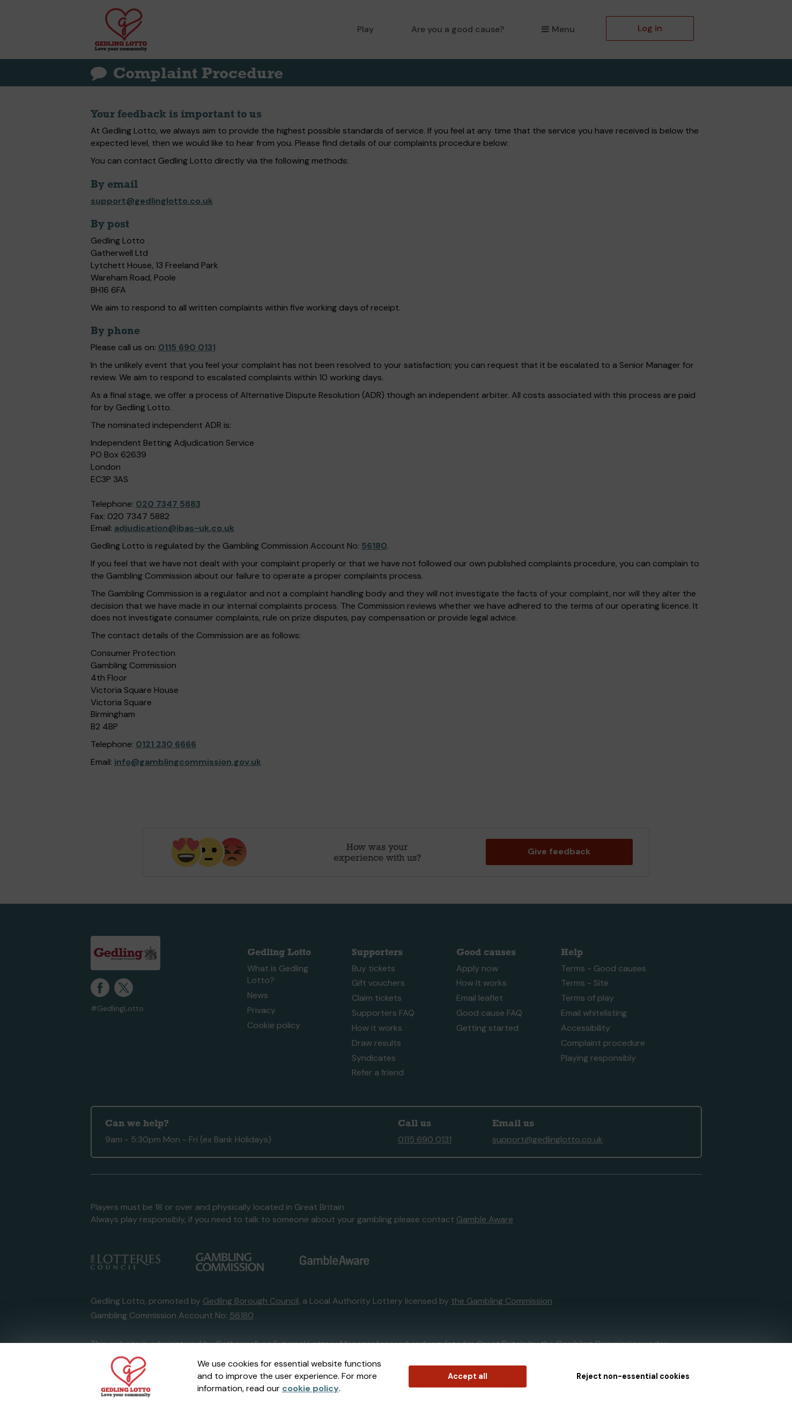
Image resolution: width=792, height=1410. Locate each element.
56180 (374, 545)
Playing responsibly (598, 1058)
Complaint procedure (603, 1043)
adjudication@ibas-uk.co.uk (174, 528)
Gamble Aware (484, 1219)
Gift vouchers (378, 982)
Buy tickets (373, 968)
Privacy (261, 1010)
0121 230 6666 (166, 744)
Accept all (467, 1376)
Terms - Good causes (603, 968)
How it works (377, 1027)
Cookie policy (273, 1025)
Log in (650, 28)
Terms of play (587, 997)
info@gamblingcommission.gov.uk (187, 761)
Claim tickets (377, 997)
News (257, 995)
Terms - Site (585, 982)
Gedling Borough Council (251, 1300)
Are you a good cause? (457, 29)
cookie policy (310, 1388)
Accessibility (585, 1027)
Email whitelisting (594, 1012)
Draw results (376, 1043)
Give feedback (559, 851)
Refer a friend (378, 1072)
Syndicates (374, 1058)
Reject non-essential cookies (633, 1376)
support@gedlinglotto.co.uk (152, 200)
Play (365, 29)
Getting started (487, 1027)
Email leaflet (479, 997)
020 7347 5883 (168, 504)
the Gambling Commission (501, 1300)
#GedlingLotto (117, 1008)
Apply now (477, 968)
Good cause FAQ (489, 1012)
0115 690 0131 (187, 347)
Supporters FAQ (383, 1012)
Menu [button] (558, 29)
